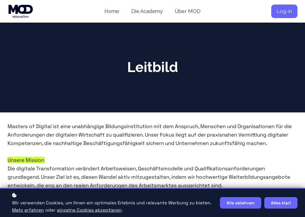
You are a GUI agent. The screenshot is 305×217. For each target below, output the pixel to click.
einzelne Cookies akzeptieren (89, 210)
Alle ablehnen (241, 203)
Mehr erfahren (28, 210)
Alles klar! (281, 203)
